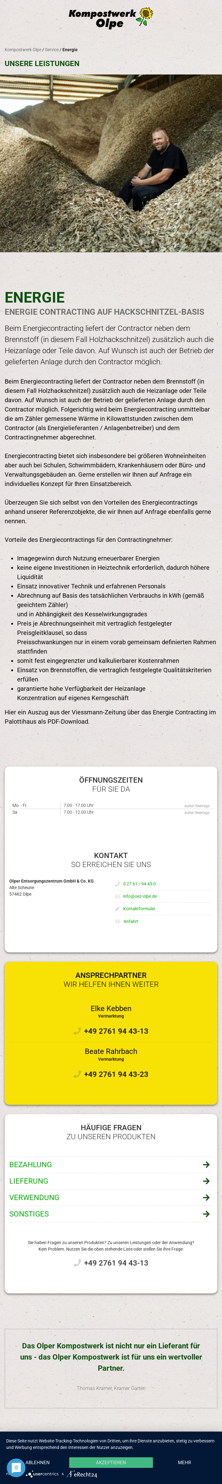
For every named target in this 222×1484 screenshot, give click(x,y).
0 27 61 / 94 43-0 (139, 883)
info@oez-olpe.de (140, 896)
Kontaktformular (139, 908)
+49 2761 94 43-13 (116, 1031)
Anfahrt (131, 921)
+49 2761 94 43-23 (116, 1074)
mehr (184, 1462)
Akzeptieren (111, 1462)
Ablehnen (37, 1462)
